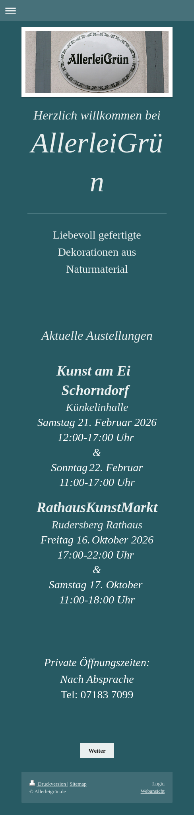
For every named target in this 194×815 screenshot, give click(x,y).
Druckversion (48, 784)
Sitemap (78, 784)
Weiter (96, 751)
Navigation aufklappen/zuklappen (97, 10)
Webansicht (153, 791)
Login (158, 783)
